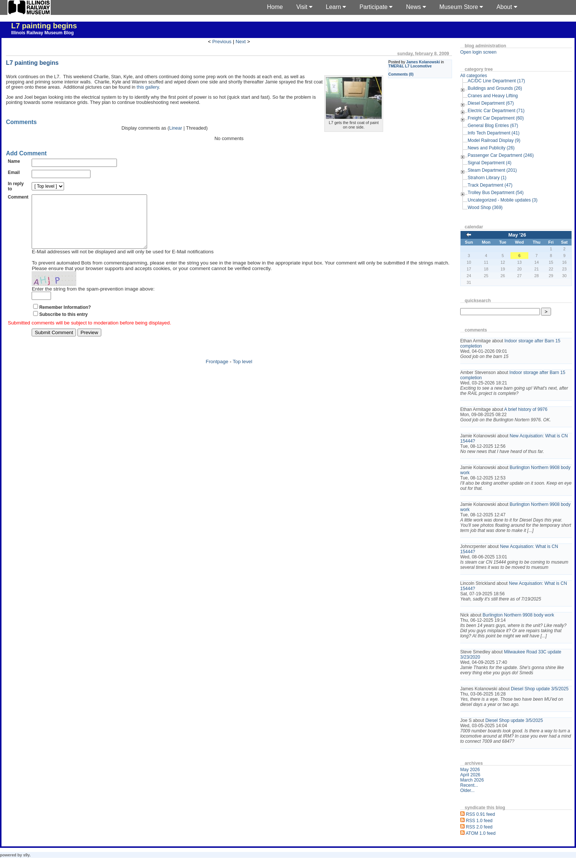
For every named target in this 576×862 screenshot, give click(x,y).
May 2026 (470, 769)
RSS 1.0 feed (479, 820)
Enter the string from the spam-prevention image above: (93, 300)
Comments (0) (401, 74)
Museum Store (461, 7)
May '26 (517, 235)
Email (14, 172)
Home (275, 7)
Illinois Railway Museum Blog (42, 32)
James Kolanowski (423, 62)
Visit (304, 7)
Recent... (469, 785)
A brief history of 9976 (525, 409)
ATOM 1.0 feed (481, 833)
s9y (26, 855)
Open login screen (478, 52)
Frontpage (217, 372)
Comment (18, 197)
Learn (336, 7)
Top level (242, 372)
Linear (175, 128)
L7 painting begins (44, 26)
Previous (222, 41)
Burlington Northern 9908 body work (518, 615)
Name (14, 161)
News (416, 7)
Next (241, 41)
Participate (375, 7)
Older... (467, 790)
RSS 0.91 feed (480, 814)
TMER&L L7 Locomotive (410, 66)
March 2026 (472, 780)
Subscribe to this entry (63, 325)
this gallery (148, 87)
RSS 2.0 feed (479, 827)
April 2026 (470, 774)
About (506, 7)
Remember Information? (65, 318)
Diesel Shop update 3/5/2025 (540, 688)
